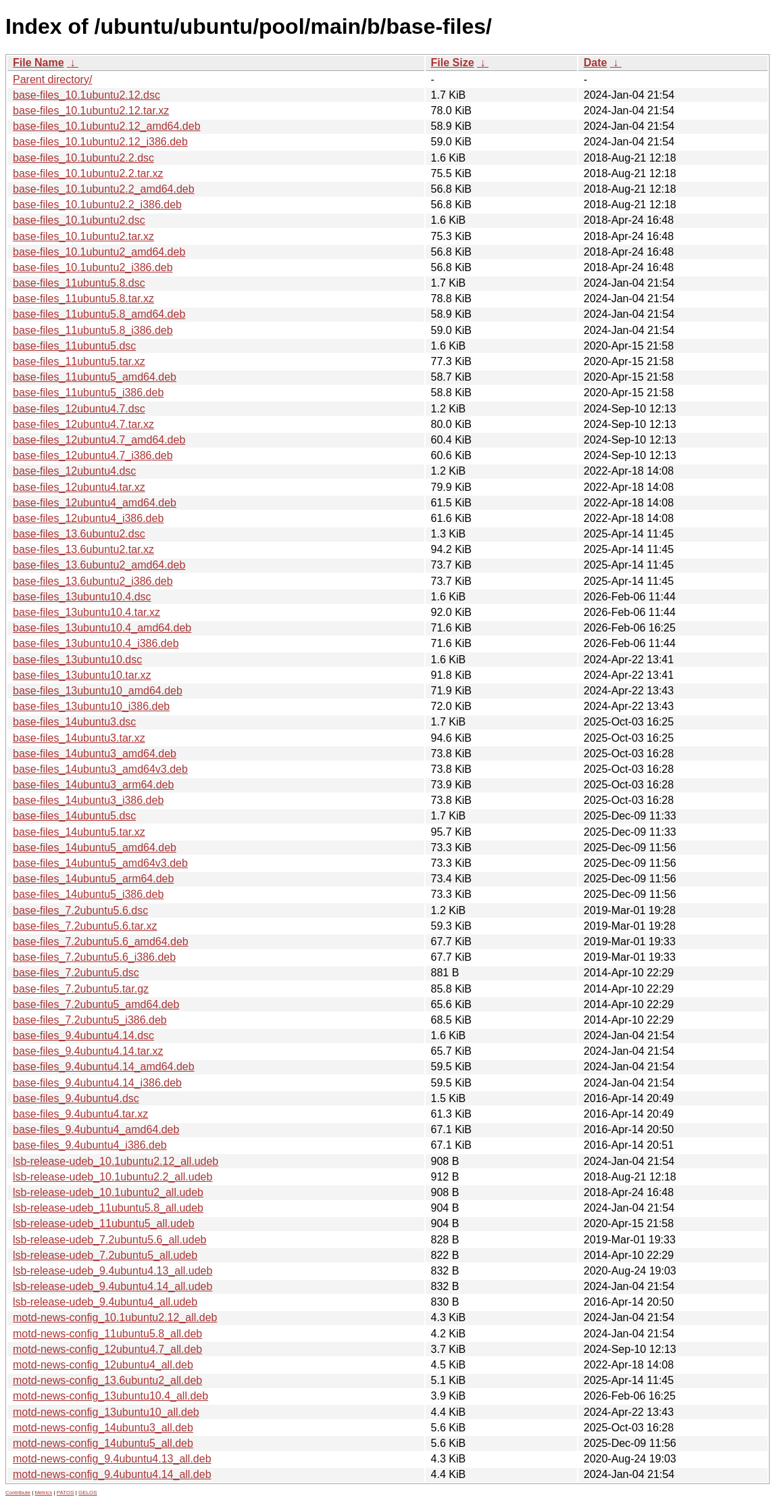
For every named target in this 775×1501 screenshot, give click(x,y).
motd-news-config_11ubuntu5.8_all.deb (107, 1333)
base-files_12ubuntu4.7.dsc (79, 408)
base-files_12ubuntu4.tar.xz (79, 487)
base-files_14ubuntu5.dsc (74, 815)
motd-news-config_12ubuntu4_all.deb (103, 1365)
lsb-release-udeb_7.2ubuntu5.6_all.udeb (109, 1239)
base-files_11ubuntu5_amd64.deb (94, 377)
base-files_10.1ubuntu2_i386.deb (93, 267)
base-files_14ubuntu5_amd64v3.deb (100, 863)
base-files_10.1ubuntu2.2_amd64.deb (104, 189)
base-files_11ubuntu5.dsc (74, 346)
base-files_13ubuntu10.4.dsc (82, 596)
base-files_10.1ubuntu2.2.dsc (83, 158)
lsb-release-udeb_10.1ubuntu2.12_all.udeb (115, 1161)
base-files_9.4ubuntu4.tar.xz (80, 1114)
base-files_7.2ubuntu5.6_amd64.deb (101, 941)
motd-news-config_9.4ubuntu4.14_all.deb (112, 1474)
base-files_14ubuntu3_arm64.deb (93, 784)
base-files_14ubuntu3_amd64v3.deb (100, 769)
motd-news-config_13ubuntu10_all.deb (106, 1412)
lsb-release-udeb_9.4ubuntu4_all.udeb (105, 1302)
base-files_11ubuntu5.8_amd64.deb (99, 314)
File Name (38, 62)
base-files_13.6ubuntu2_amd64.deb (99, 565)
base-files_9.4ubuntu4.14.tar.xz (88, 1051)
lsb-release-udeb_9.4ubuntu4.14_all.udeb (112, 1286)
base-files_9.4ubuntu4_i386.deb (90, 1145)
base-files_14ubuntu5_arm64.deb (93, 878)
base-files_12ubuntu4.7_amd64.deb (99, 440)
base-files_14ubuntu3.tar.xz (79, 738)
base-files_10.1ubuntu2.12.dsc (86, 95)
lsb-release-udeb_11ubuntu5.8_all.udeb (108, 1208)
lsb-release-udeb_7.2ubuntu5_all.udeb (105, 1255)
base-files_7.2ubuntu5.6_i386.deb (94, 957)
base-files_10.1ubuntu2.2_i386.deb (97, 204)
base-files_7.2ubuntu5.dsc (76, 972)
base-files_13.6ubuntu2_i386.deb (93, 581)
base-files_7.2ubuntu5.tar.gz (81, 989)
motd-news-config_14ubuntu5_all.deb (103, 1443)
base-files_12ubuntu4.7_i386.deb (93, 455)
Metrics (43, 1493)
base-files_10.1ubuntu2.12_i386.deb (100, 141)
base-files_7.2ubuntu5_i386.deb (90, 1020)
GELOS (87, 1493)
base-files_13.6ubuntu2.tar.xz (83, 549)
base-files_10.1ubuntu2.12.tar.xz (91, 110)
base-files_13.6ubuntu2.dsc (79, 534)
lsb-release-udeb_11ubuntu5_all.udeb (104, 1223)
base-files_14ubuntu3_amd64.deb (94, 753)
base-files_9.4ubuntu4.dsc (76, 1098)
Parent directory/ (52, 79)
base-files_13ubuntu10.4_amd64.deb (102, 628)
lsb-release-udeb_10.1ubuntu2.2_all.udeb (112, 1177)
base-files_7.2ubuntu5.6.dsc (80, 910)
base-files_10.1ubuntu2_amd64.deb (99, 252)
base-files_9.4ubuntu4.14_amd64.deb (104, 1066)
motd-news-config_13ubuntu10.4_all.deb (110, 1396)
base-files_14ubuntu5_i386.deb (88, 894)
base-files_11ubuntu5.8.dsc (79, 283)
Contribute (17, 1493)
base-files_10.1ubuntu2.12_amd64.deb (107, 126)
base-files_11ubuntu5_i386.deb (88, 392)
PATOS (65, 1493)
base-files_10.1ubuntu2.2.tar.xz (88, 173)
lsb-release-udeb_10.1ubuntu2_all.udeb (108, 1192)
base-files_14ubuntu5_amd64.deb (94, 847)
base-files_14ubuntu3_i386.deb (88, 800)
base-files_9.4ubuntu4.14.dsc (83, 1035)
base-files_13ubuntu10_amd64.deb (97, 690)
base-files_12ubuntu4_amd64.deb (94, 502)
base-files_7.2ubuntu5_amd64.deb (96, 1004)
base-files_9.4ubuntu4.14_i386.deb (97, 1083)
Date (595, 62)
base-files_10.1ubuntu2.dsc (79, 220)
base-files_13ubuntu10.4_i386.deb (96, 643)
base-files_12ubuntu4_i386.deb (88, 518)
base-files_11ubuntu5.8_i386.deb (93, 330)
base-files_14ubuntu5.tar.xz (79, 832)
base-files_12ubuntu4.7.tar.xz (83, 424)
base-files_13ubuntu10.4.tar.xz (86, 612)
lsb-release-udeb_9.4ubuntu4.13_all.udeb (112, 1271)
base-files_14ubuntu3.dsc (74, 722)
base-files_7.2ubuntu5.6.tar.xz (85, 926)
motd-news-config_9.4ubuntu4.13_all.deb (112, 1458)
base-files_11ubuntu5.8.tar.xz (83, 298)
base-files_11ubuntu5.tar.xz (79, 361)
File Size (452, 62)
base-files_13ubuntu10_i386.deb (91, 706)
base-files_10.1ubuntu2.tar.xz (83, 236)
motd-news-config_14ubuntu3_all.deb (103, 1427)
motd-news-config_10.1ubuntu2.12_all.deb (115, 1317)
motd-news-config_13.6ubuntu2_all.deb (107, 1380)
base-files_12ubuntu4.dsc (74, 471)
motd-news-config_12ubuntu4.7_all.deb (107, 1349)
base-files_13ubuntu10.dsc (77, 659)
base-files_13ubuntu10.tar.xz (82, 675)
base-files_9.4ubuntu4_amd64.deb (96, 1129)
